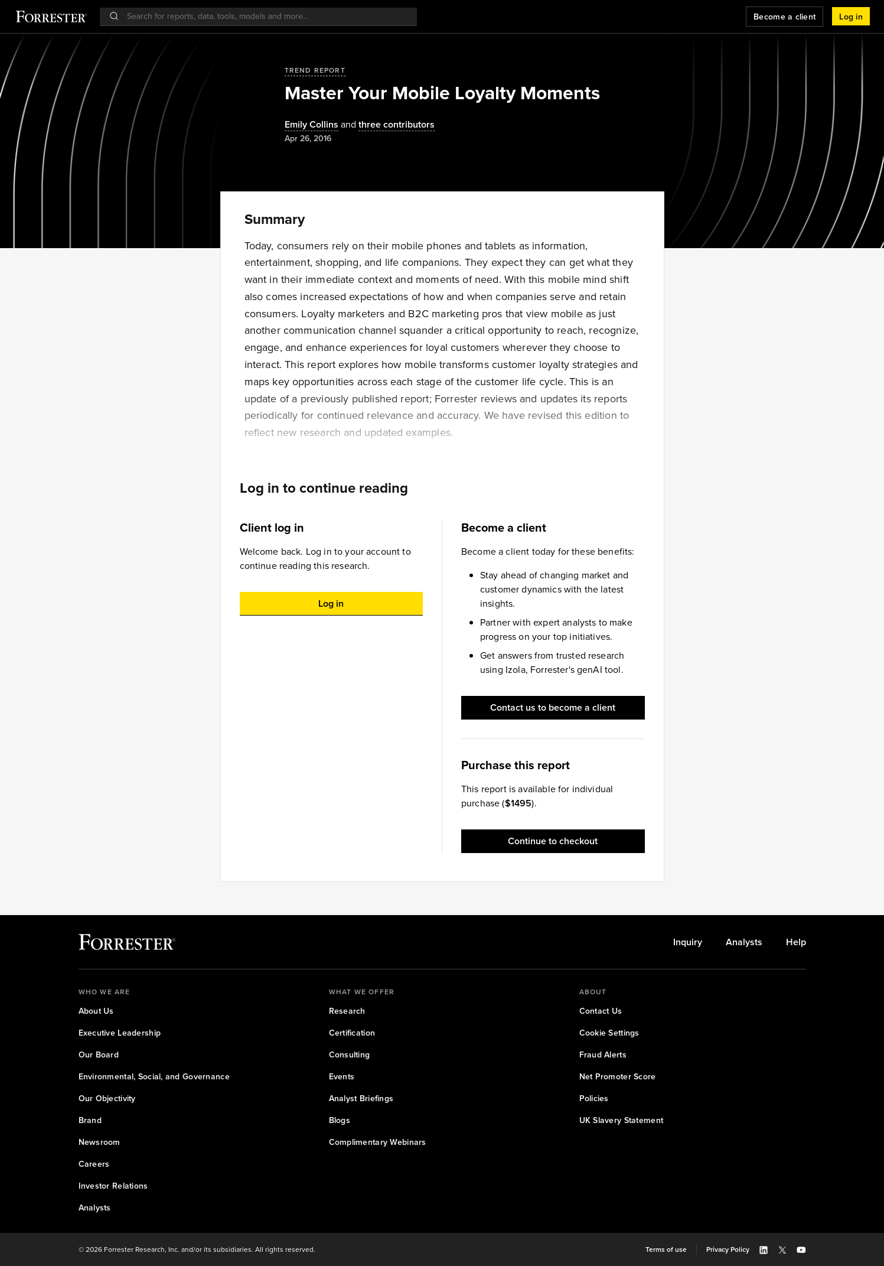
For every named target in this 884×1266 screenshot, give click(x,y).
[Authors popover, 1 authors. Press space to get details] (311, 125)
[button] (851, 16)
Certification (352, 1033)
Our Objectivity (107, 1098)
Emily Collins (311, 125)
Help (796, 942)
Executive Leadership (120, 1033)
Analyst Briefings (361, 1098)
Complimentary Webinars (377, 1142)
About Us (96, 1011)
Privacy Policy (727, 1249)
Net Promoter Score (617, 1076)
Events (342, 1076)
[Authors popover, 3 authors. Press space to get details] (386, 125)
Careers (94, 1164)
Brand (90, 1120)
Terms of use (666, 1249)
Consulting (349, 1055)
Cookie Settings (609, 1033)
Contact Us (600, 1011)
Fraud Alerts (603, 1055)
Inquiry (687, 942)
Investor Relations (113, 1186)
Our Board (99, 1055)
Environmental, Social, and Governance (154, 1076)
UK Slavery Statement (621, 1120)
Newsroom (99, 1142)
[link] (687, 942)
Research (347, 1011)
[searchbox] (264, 16)
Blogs (339, 1120)
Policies (594, 1098)
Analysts (744, 942)
